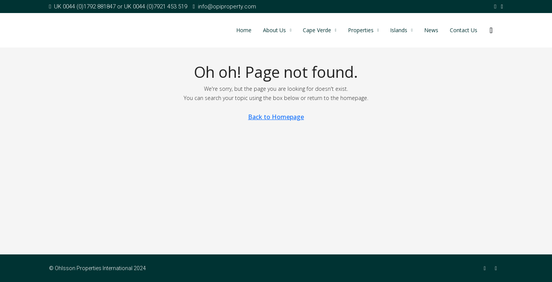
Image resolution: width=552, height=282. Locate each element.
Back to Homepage (276, 117)
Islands (398, 30)
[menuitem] (491, 30)
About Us (274, 30)
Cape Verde (317, 30)
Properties (361, 30)
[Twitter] (497, 268)
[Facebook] (486, 268)
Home (244, 30)
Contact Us (463, 30)
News (431, 30)
